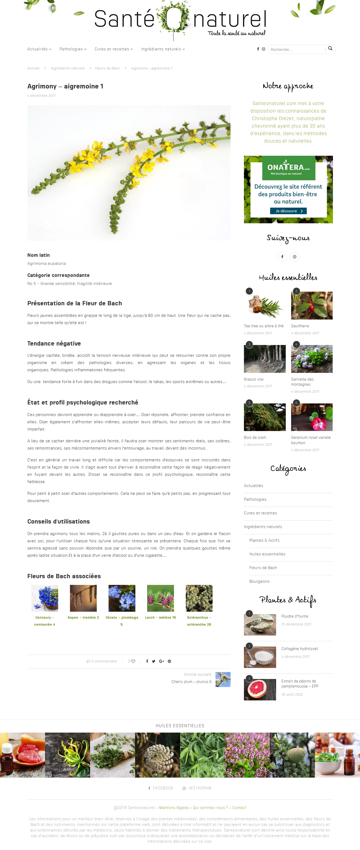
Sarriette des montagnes (302, 382)
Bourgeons (259, 582)
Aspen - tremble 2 (83, 617)
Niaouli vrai (254, 379)
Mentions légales (174, 808)
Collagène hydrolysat (299, 649)
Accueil (33, 68)
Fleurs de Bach (107, 68)
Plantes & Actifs (264, 541)
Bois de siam (255, 438)
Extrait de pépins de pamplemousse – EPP (299, 684)
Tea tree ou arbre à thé (264, 326)
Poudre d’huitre (294, 616)
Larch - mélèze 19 (160, 617)
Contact (239, 808)
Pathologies (71, 49)
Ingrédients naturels (161, 49)
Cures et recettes (112, 49)
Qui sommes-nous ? (210, 808)
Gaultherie (300, 326)
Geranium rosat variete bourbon (311, 440)
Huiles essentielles (267, 554)
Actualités (37, 49)
